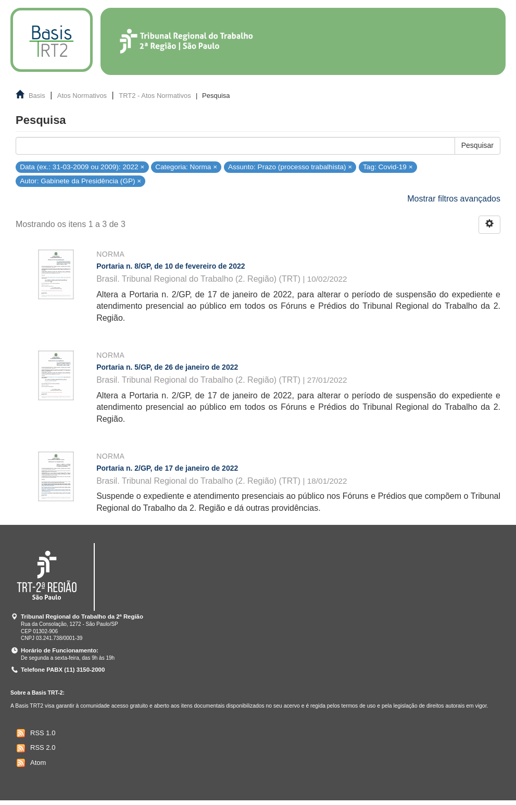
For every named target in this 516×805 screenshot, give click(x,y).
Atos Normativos (82, 95)
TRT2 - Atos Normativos (155, 95)
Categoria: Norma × (186, 167)
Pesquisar (477, 145)
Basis (37, 95)
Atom (30, 763)
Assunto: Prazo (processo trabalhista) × (290, 167)
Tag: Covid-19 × (388, 167)
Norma (110, 254)
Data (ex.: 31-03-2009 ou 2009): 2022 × (82, 167)
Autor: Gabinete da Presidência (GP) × (80, 181)
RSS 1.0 (34, 733)
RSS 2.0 (34, 748)
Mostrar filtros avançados (453, 198)
